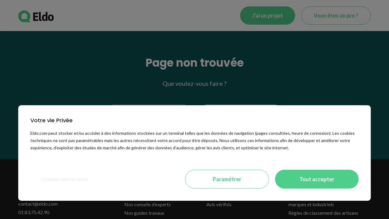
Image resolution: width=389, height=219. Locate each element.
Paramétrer (227, 179)
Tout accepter (316, 179)
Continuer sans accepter (64, 179)
